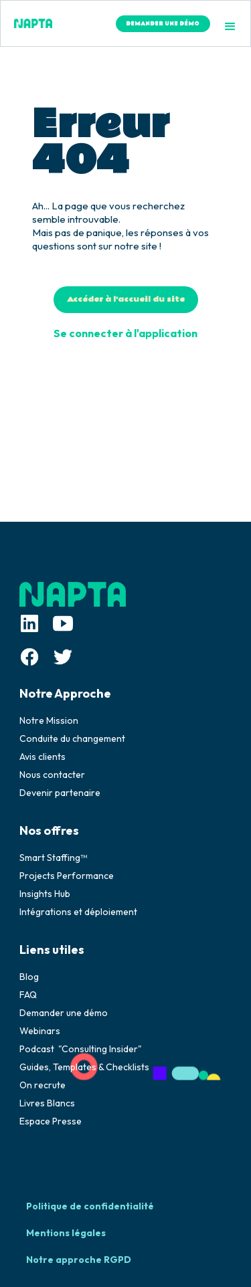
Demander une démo (63, 1013)
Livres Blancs (47, 1103)
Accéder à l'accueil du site (126, 299)
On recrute (42, 1085)
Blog (29, 977)
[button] (230, 27)
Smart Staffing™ (53, 858)
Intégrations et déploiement (78, 912)
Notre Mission (48, 720)
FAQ (28, 995)
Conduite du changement (72, 738)
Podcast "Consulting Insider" (80, 1049)
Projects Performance (66, 876)
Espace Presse (50, 1121)
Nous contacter (52, 775)
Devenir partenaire (59, 793)
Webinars (39, 1031)
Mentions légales (66, 1233)
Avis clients (42, 757)
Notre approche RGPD (78, 1260)
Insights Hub (44, 894)
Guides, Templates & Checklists (84, 1067)
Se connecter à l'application (125, 333)
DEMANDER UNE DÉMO (162, 23)
